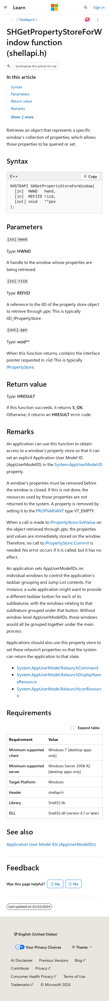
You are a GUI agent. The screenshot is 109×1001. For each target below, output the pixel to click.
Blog (78, 960)
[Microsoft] (54, 7)
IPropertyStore (20, 367)
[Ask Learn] (87, 19)
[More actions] (97, 19)
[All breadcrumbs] (11, 19)
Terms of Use (74, 976)
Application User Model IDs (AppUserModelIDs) (51, 844)
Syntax (16, 86)
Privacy (41, 968)
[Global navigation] (5, 7)
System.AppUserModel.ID (78, 464)
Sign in (99, 7)
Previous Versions (53, 960)
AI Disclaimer (22, 960)
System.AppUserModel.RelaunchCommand (57, 668)
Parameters (20, 94)
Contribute (20, 968)
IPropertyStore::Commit (67, 543)
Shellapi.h (27, 19)
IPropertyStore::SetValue (72, 522)
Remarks (18, 108)
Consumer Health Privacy (32, 976)
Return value (21, 101)
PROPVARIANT (50, 510)
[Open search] (85, 7)
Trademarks (20, 984)
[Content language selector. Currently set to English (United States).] (36, 934)
